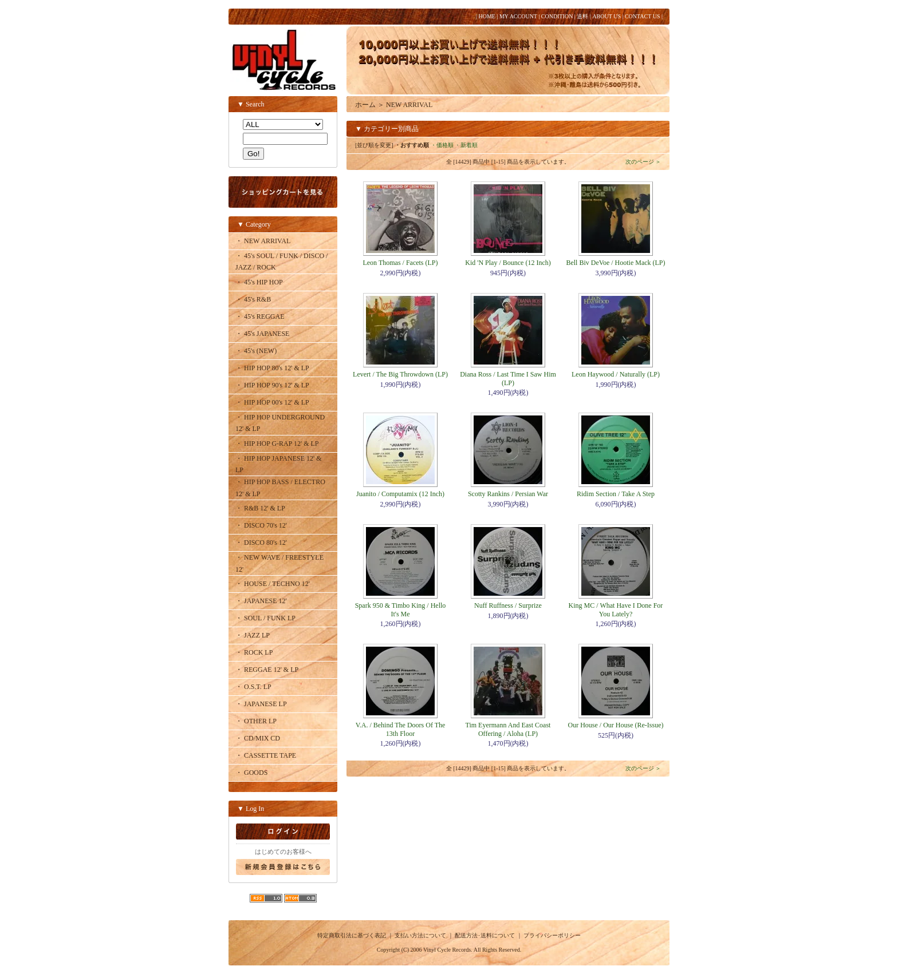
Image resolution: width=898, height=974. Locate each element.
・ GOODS (251, 773)
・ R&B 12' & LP (260, 508)
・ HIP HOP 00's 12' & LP (272, 402)
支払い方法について (420, 935)
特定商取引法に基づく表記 (351, 935)
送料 (582, 16)
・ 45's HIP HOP (259, 282)
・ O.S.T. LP (253, 687)
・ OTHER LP (256, 721)
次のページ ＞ (643, 162)
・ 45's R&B (253, 299)
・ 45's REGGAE (260, 316)
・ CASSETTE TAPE (265, 755)
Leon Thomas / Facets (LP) (400, 263)
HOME (486, 16)
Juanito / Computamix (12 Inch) (400, 494)
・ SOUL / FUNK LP (265, 618)
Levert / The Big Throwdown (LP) (400, 374)
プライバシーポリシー (552, 935)
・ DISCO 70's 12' (261, 525)
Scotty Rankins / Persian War (508, 494)
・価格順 (442, 145)
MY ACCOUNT (518, 16)
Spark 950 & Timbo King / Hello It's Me (400, 609)
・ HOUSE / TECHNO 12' (272, 584)
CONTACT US (642, 16)
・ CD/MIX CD (257, 738)
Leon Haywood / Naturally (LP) (616, 374)
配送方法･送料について (485, 935)
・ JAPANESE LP (261, 704)
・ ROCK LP (254, 652)
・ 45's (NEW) (256, 351)
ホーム (365, 105)
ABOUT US (606, 16)
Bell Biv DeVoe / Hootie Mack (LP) (615, 263)
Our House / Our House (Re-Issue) (616, 725)
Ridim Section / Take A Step (616, 494)
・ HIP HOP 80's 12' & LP (272, 368)
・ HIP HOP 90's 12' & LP (272, 385)
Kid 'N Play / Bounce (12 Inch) (507, 263)
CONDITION (557, 16)
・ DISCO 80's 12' (261, 543)
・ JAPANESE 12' (261, 601)
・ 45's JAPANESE (262, 334)
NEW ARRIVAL (409, 105)
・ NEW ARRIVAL (262, 241)
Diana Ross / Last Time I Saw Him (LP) (508, 378)
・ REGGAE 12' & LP (266, 670)
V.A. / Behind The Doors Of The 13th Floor (401, 729)
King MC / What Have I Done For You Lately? (616, 609)
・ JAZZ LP (252, 635)
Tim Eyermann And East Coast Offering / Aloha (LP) (508, 729)
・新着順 (466, 145)
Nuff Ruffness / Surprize (508, 605)
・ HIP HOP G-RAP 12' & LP (277, 444)
